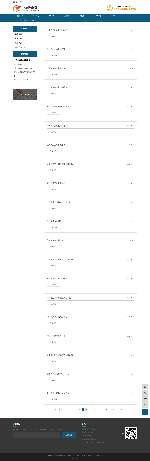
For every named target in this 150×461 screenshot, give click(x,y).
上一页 (62, 409)
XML (23, 2)
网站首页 (20, 16)
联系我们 (98, 16)
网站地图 (15, 2)
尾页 (114, 409)
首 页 (25, 20)
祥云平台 (78, 458)
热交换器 (18, 34)
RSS (20, 2)
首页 (56, 409)
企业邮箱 (114, 16)
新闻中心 (83, 16)
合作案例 (67, 16)
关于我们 (36, 16)
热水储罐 (18, 43)
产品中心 (51, 16)
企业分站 (31, 20)
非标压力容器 (20, 47)
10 (102, 409)
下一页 (108, 409)
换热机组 (18, 39)
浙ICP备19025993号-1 (88, 455)
